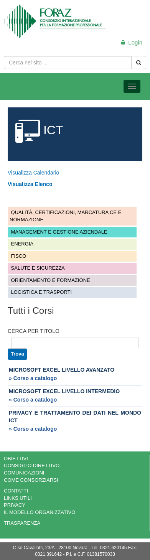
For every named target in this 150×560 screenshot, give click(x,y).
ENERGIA (21, 244)
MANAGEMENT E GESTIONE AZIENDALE (58, 232)
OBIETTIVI (16, 458)
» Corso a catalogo (33, 378)
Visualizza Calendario (33, 173)
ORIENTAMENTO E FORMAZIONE (50, 280)
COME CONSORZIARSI (31, 480)
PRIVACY (14, 505)
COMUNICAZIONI (24, 473)
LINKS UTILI (18, 498)
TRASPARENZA (22, 523)
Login (131, 42)
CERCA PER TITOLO (33, 331)
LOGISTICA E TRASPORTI (41, 292)
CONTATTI (16, 491)
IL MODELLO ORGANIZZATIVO (39, 512)
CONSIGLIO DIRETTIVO (31, 465)
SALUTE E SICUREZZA (37, 268)
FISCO (18, 256)
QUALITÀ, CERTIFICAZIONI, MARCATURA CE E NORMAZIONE (65, 215)
